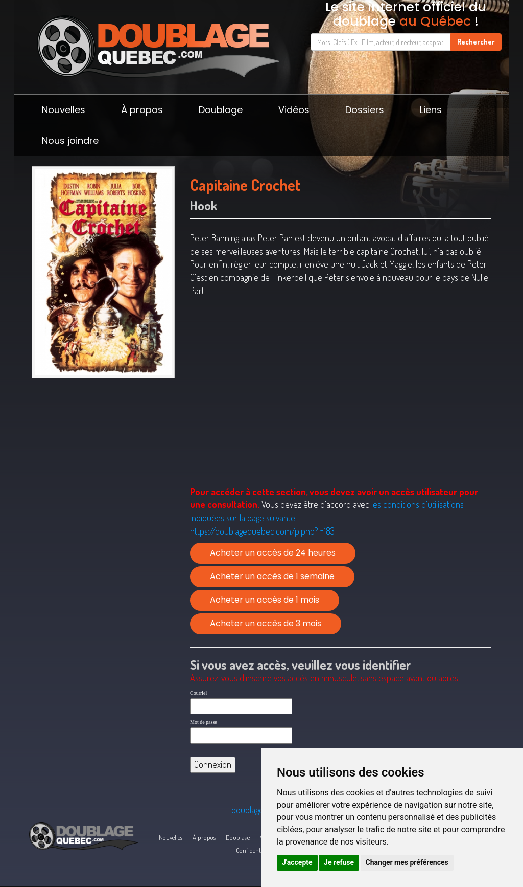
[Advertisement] (103, 455)
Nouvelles (63, 109)
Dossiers (364, 109)
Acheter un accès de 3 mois (265, 623)
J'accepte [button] (297, 862)
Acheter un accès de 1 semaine (272, 576)
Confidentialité (254, 850)
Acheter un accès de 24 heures (273, 553)
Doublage (221, 109)
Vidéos (294, 109)
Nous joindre (70, 140)
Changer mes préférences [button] (407, 862)
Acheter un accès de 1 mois (264, 600)
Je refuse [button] (339, 862)
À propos (142, 109)
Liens (431, 109)
